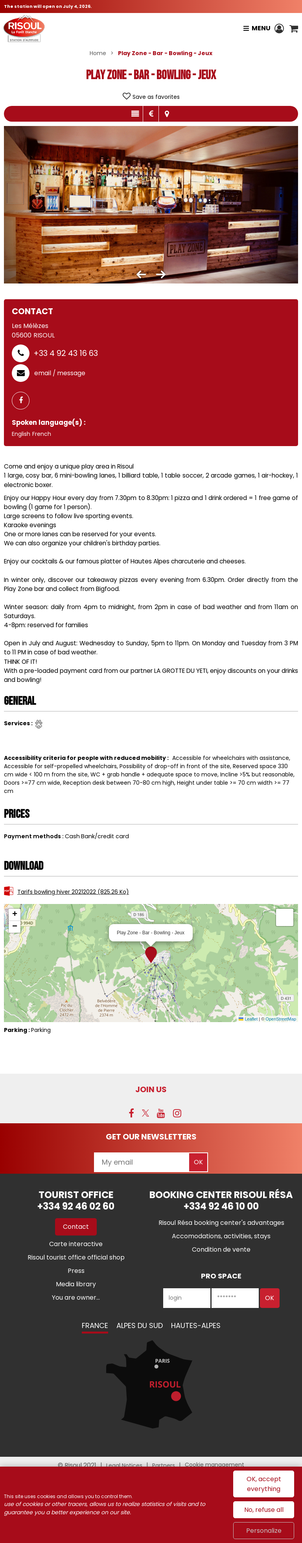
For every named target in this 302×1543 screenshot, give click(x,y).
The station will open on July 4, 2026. (48, 6)
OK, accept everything (264, 1483)
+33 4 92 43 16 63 (65, 353)
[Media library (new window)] (76, 1284)
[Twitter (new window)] (145, 1113)
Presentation (135, 114)
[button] (293, 28)
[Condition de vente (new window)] (221, 1249)
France (95, 1325)
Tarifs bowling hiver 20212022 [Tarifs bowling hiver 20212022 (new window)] (73, 892)
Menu (260, 28)
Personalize (264, 1530)
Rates (150, 114)
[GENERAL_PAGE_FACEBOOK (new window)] (23, 400)
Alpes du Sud (139, 1325)
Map (167, 114)
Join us (151, 1089)
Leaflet (248, 1019)
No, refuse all (264, 1509)
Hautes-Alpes (196, 1325)
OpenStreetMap (280, 1019)
